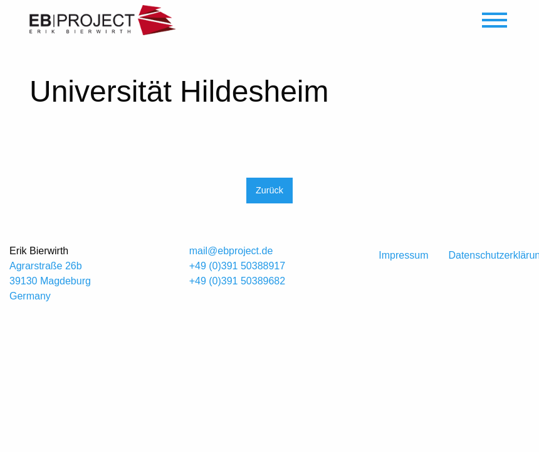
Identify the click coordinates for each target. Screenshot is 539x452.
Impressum (403, 255)
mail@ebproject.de (231, 250)
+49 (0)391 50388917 (237, 266)
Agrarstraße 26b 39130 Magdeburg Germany (50, 281)
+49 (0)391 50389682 (237, 281)
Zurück (269, 190)
